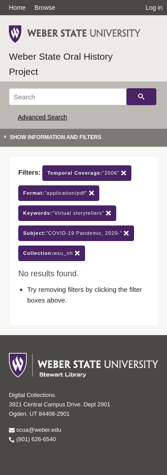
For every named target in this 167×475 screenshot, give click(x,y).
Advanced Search (42, 117)
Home (17, 7)
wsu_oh (51, 253)
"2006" (86, 173)
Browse (44, 7)
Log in (154, 7)
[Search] (67, 96)
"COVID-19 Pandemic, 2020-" (76, 233)
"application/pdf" (58, 193)
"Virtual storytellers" (67, 213)
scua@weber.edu (35, 429)
